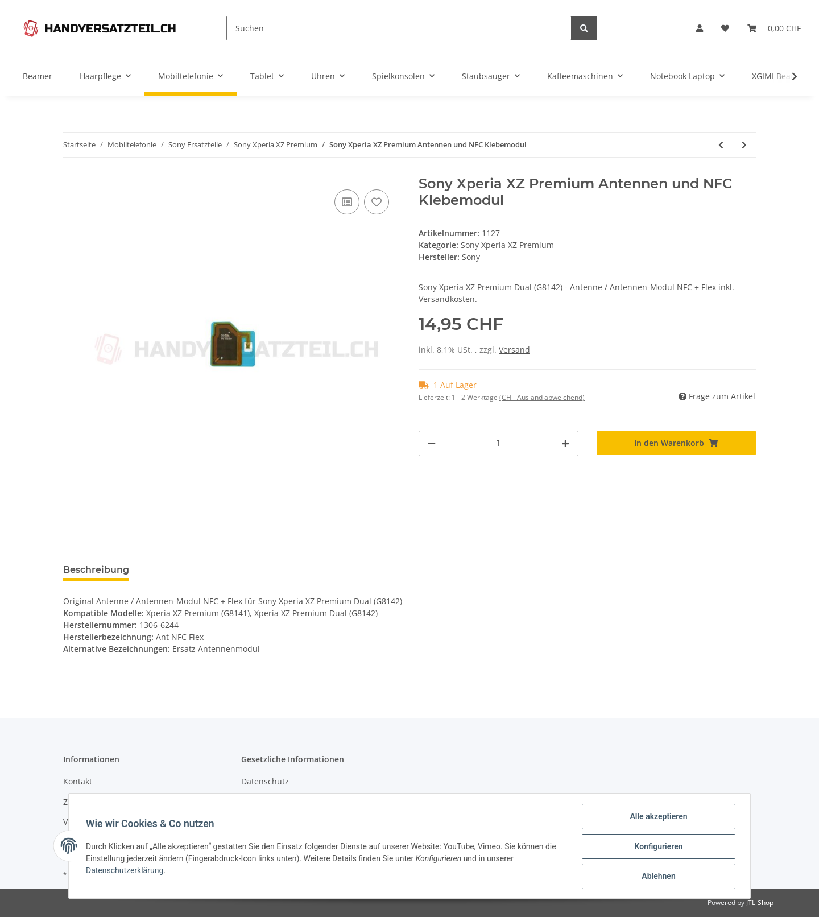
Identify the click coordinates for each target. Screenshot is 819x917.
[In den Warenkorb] (676, 443)
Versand (514, 349)
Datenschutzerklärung (125, 870)
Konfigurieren (657, 847)
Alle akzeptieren (657, 817)
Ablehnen (657, 876)
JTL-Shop (760, 902)
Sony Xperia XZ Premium (507, 244)
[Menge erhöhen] (565, 443)
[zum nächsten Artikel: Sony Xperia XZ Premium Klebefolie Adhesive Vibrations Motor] (744, 145)
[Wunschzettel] (725, 28)
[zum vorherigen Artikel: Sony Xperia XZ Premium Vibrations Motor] (721, 145)
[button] (699, 28)
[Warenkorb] (774, 28)
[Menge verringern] (431, 443)
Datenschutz (265, 781)
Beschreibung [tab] (96, 569)
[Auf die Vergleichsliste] (346, 201)
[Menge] (498, 443)
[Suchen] (399, 28)
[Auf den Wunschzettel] (376, 201)
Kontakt (77, 781)
